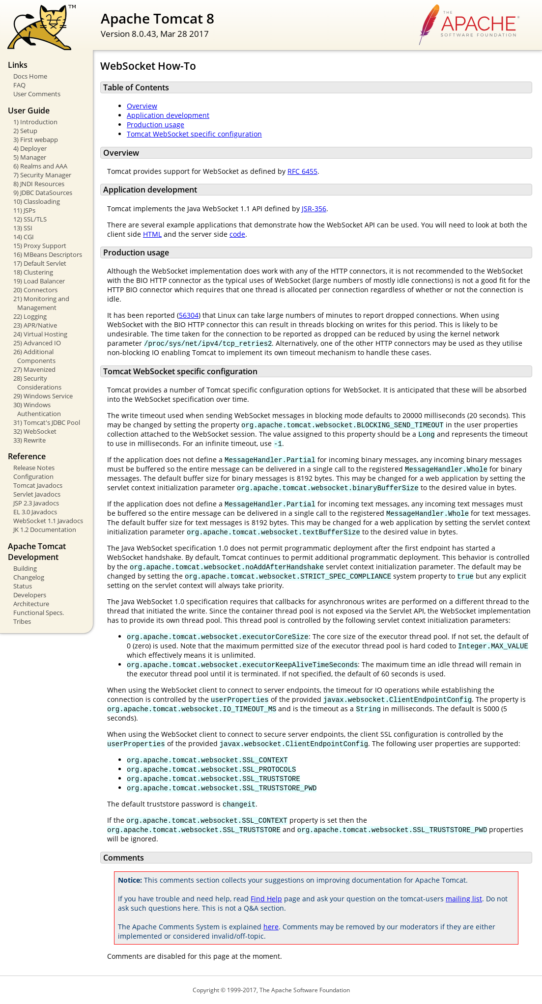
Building (25, 568)
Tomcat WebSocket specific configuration (194, 134)
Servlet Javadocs (36, 494)
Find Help (266, 898)
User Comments (36, 93)
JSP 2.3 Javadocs (36, 503)
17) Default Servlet (39, 263)
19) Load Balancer (39, 281)
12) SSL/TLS (30, 219)
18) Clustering (33, 272)
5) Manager (29, 157)
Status (22, 586)
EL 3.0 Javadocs (35, 511)
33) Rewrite (29, 440)
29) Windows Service (43, 395)
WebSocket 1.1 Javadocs (48, 520)
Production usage (155, 124)
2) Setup (25, 130)
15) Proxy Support (39, 245)
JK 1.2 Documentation (44, 529)
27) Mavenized (34, 369)
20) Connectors (35, 289)
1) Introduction (35, 121)
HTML (152, 234)
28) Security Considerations (37, 382)
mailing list (464, 898)
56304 (189, 315)
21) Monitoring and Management (41, 303)
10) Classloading (36, 201)
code (237, 234)
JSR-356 (314, 208)
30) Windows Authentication (37, 409)
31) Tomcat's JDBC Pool (46, 422)
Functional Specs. (38, 612)
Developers (29, 594)
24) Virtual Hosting (40, 334)
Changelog (28, 577)
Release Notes (34, 467)
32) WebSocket (35, 431)
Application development (168, 115)
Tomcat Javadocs (37, 485)
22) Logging (30, 316)
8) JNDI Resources (38, 183)
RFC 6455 (302, 171)
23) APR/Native (35, 325)
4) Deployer (30, 148)
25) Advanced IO (37, 342)
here (271, 926)
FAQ (19, 85)
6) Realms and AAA (40, 166)
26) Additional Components (34, 356)
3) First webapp (35, 139)
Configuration (33, 476)
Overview (142, 106)
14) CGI (23, 236)
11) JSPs (24, 210)
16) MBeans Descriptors (47, 254)
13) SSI (22, 227)
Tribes (22, 621)
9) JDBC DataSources (42, 192)
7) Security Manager (42, 174)
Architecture (31, 603)
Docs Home (30, 76)
